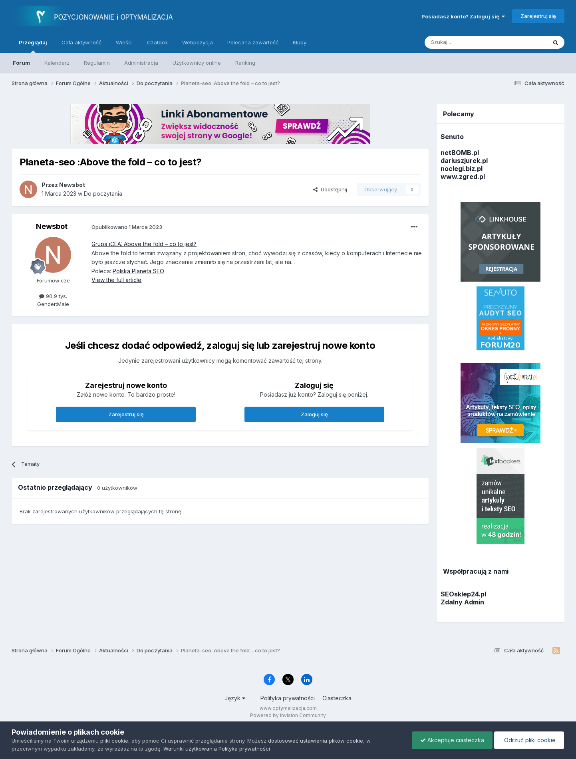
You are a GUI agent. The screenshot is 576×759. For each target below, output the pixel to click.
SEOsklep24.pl (463, 594)
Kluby (299, 42)
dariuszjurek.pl (464, 161)
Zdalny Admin (462, 602)
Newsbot (52, 226)
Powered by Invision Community (288, 715)
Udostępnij (330, 189)
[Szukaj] (466, 42)
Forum (21, 63)
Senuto (452, 137)
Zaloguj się (314, 414)
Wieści (124, 42)
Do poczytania (103, 193)
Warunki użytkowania (190, 748)
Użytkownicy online (197, 63)
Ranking (245, 63)
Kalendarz (57, 63)
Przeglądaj (33, 46)
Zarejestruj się (538, 16)
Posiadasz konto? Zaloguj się (463, 16)
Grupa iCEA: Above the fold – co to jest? (144, 243)
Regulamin (97, 63)
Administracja (141, 63)
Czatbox (157, 42)
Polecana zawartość (252, 42)
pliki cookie (114, 740)
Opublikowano (126, 227)
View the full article (116, 279)
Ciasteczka (337, 698)
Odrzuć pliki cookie (529, 740)
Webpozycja (197, 42)
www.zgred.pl (463, 177)
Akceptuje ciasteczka (452, 740)
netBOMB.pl (460, 153)
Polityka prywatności (287, 698)
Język (234, 698)
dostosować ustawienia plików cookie (315, 740)
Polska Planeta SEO (138, 271)
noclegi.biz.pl (462, 169)
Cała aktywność (81, 42)
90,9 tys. (53, 296)
